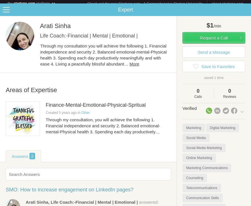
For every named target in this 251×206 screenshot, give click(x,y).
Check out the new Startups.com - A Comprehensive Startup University (145, 4)
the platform (31, 3)
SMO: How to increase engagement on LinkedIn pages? (69, 193)
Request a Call (214, 41)
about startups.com (227, 4)
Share (245, 13)
